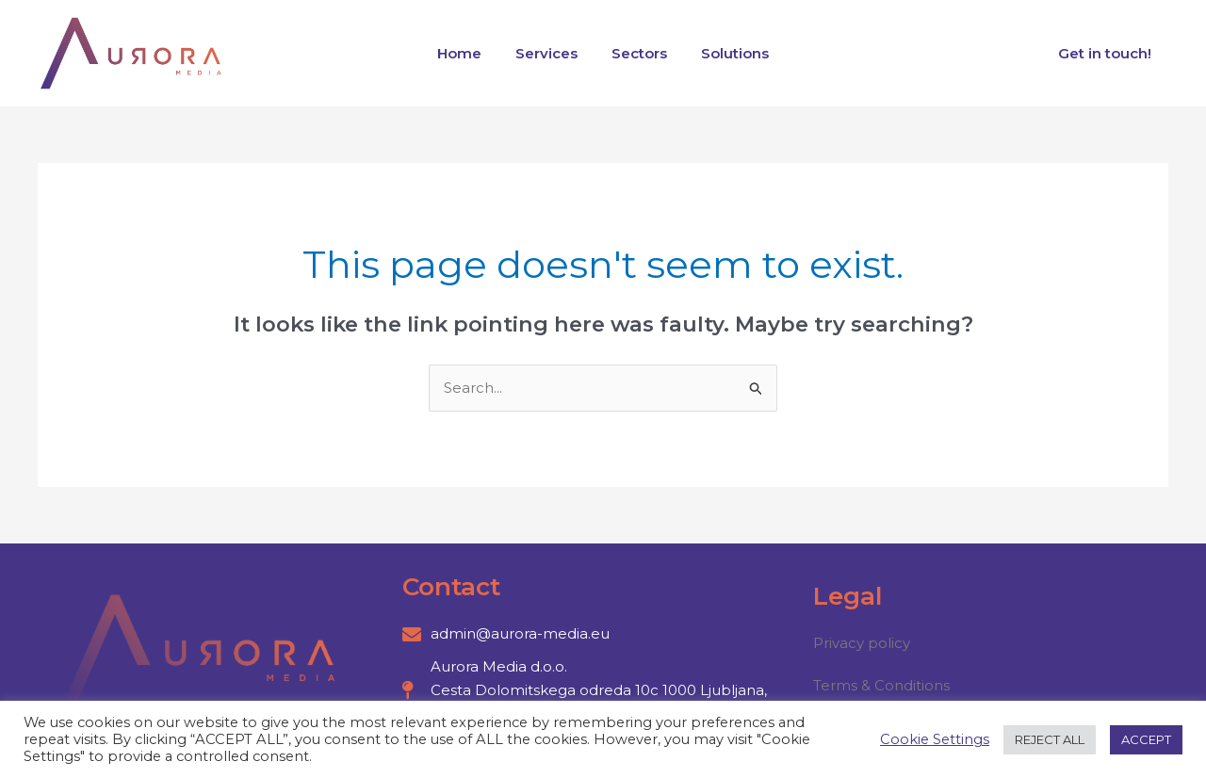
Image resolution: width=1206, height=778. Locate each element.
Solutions (726, 53)
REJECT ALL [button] (1049, 739)
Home (468, 53)
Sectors (636, 53)
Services (549, 53)
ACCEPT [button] (1146, 739)
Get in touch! (1107, 53)
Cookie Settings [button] (934, 739)
